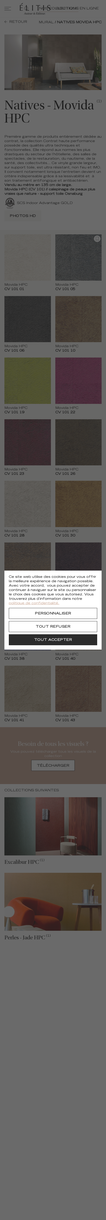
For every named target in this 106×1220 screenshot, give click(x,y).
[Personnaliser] (53, 613)
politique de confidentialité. (34, 603)
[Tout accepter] (53, 639)
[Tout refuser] (53, 626)
